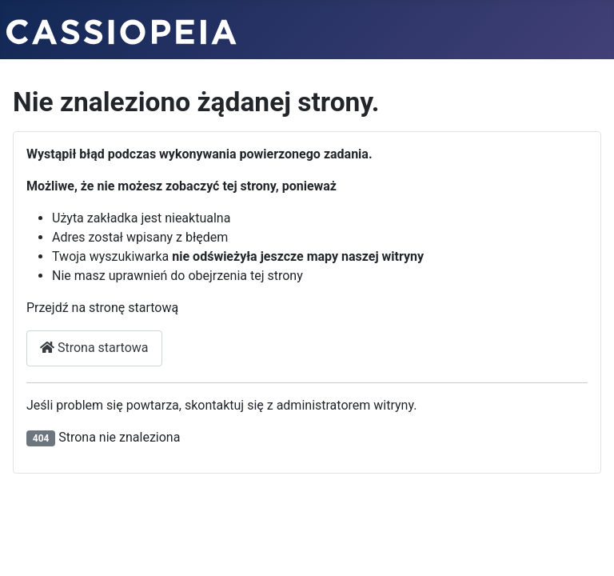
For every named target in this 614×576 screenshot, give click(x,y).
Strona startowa (94, 347)
